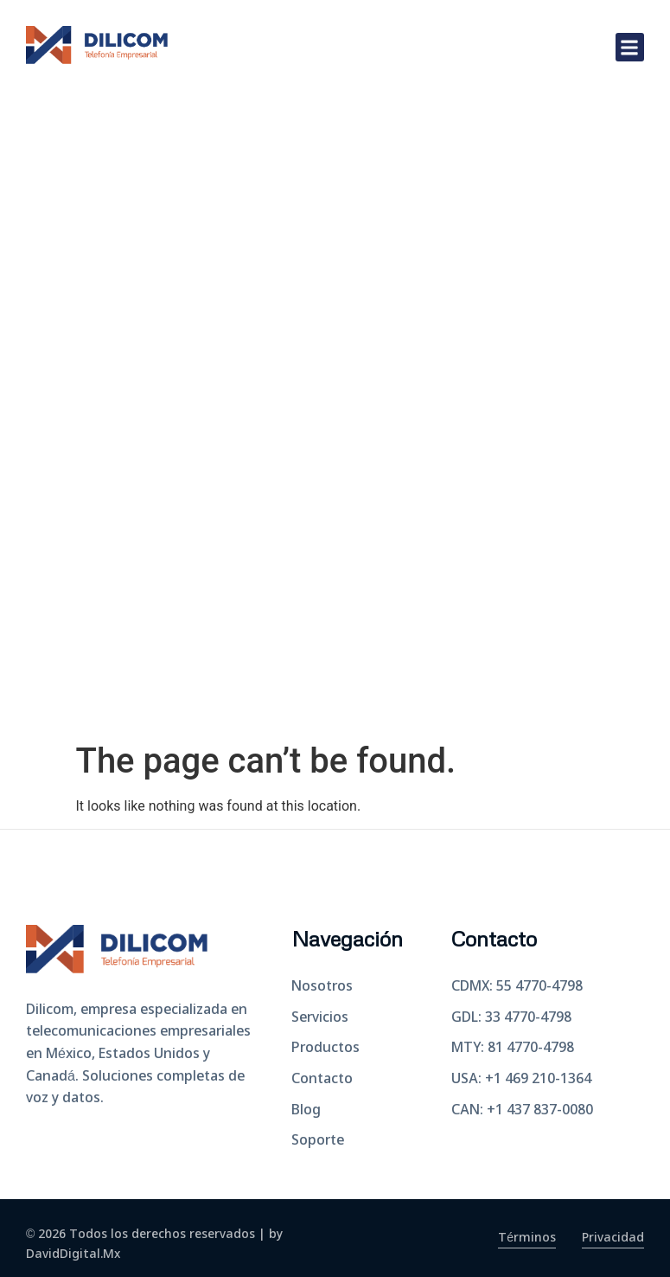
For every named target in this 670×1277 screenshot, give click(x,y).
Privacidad (613, 1238)
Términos (527, 1238)
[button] (630, 47)
